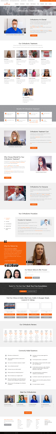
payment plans (37, 137)
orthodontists (23, 162)
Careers (37, 428)
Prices (38, 3)
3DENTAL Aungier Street (10, 314)
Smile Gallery (36, 277)
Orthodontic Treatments (29, 420)
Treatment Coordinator (20, 424)
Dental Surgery (28, 425)
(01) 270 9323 (14, 0)
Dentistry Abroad (19, 421)
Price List (37, 420)
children (43, 194)
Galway (38, 27)
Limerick (34, 27)
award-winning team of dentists (14, 162)
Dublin (33, 26)
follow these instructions (39, 230)
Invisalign (41, 30)
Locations (37, 424)
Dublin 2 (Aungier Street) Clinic (48, 422)
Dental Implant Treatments (29, 421)
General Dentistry (28, 424)
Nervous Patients (19, 425)
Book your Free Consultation (45, 0)
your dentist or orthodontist (25, 227)
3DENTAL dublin (21, 314)
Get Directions (9, 317)
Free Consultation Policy (20, 428)
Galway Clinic (46, 424)
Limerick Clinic (46, 423)
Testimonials (42, 3)
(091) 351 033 (30, 0)
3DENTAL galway (46, 314)
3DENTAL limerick (34, 314)
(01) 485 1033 (4, 0)
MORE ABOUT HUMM (8, 424)
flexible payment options (9, 171)
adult (37, 193)
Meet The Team (19, 420)
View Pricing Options (31, 291)
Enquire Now (53, 0)
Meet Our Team (28, 412)
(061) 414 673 (23, 0)
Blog (36, 425)
